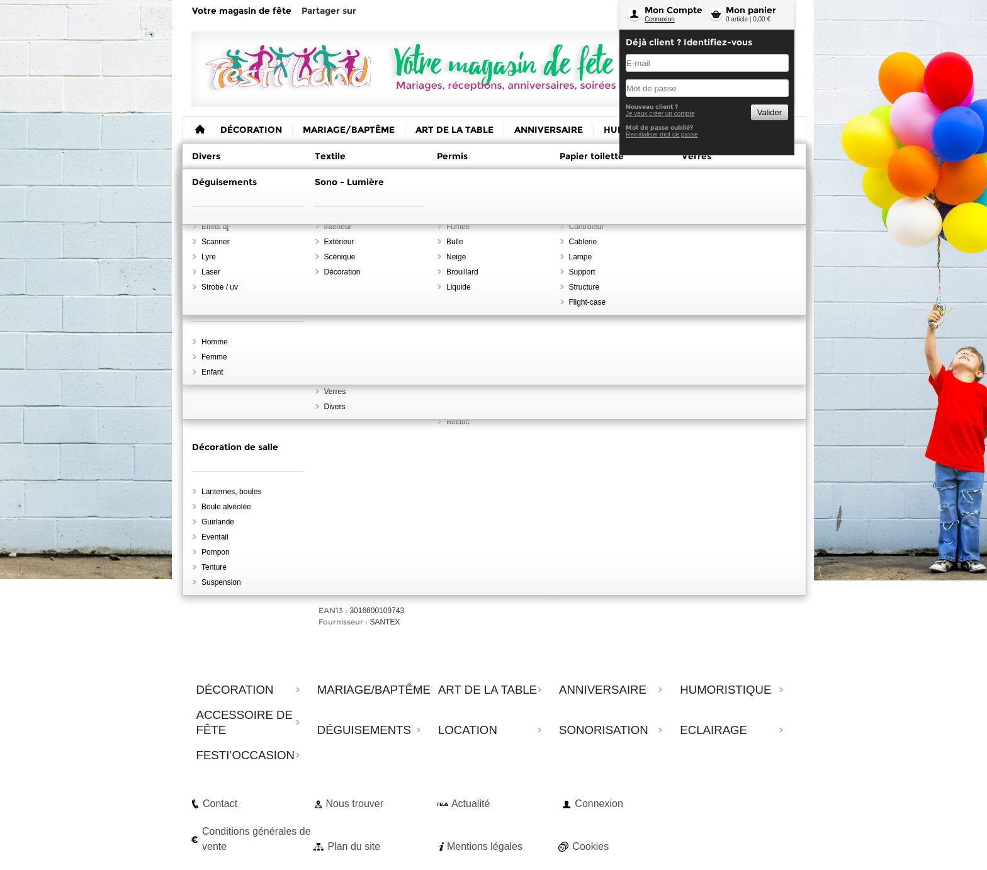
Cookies (590, 846)
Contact (220, 803)
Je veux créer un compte (660, 113)
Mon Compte (673, 10)
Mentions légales (484, 846)
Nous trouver (354, 803)
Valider (769, 112)
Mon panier (751, 10)
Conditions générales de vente (256, 839)
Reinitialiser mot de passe (662, 134)
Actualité (470, 803)
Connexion (660, 19)
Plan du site (353, 846)
